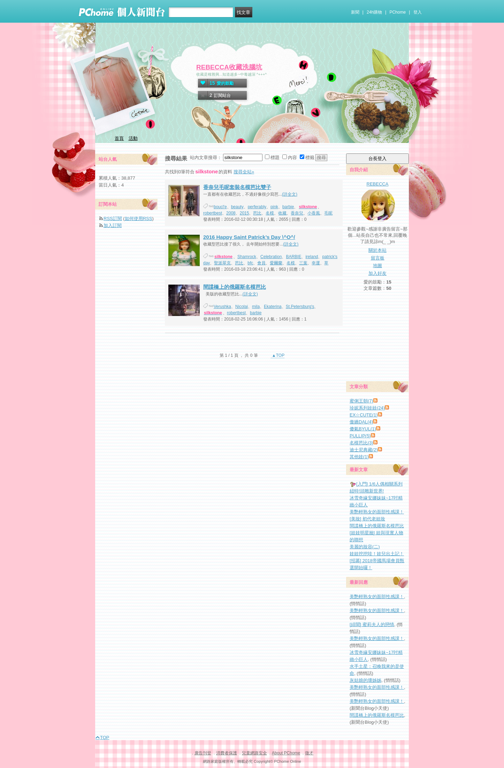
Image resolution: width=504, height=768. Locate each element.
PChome (397, 12)
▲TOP (278, 355)
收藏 (282, 213)
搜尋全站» (244, 171)
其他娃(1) (359, 456)
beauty (237, 206)
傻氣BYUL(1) (363, 428)
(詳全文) (289, 194)
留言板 (377, 258)
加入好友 (377, 273)
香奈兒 (297, 213)
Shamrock (246, 256)
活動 (133, 138)
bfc (250, 263)
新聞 (355, 12)
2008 (231, 213)
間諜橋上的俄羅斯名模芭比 (234, 287)
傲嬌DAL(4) (361, 421)
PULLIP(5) (360, 435)
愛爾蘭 (276, 263)
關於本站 (377, 250)
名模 (270, 213)
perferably (257, 206)
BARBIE (293, 256)
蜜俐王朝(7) (361, 401)
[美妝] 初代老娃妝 (367, 518)
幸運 (316, 263)
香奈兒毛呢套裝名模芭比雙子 (237, 187)
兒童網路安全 (254, 753)
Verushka (222, 306)
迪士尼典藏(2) (364, 449)
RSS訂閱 (113, 218)
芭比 (257, 213)
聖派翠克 (222, 263)
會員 (261, 263)
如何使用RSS (138, 218)
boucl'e (220, 206)
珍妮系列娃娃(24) (367, 408)
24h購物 (374, 12)
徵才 (309, 753)
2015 (244, 213)
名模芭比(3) (361, 442)
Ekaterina (273, 306)
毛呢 (328, 213)
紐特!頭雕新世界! (367, 491)
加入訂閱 (113, 225)
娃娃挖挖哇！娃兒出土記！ (377, 553)
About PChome (286, 753)
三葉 (303, 263)
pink (274, 206)
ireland (311, 256)
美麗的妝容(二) (365, 546)
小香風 (313, 213)
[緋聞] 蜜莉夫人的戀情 (372, 624)
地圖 (377, 265)
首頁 (119, 138)
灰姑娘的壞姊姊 (365, 680)
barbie (288, 206)
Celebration (271, 256)
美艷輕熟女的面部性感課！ (377, 511)
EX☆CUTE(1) (364, 414)
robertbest (212, 213)
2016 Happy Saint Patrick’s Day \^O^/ (249, 237)
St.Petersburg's (300, 306)
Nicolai (241, 306)
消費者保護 (226, 753)
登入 (417, 12)
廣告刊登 (202, 753)
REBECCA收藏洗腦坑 (229, 67)
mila (256, 306)
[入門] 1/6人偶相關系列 (379, 484)
